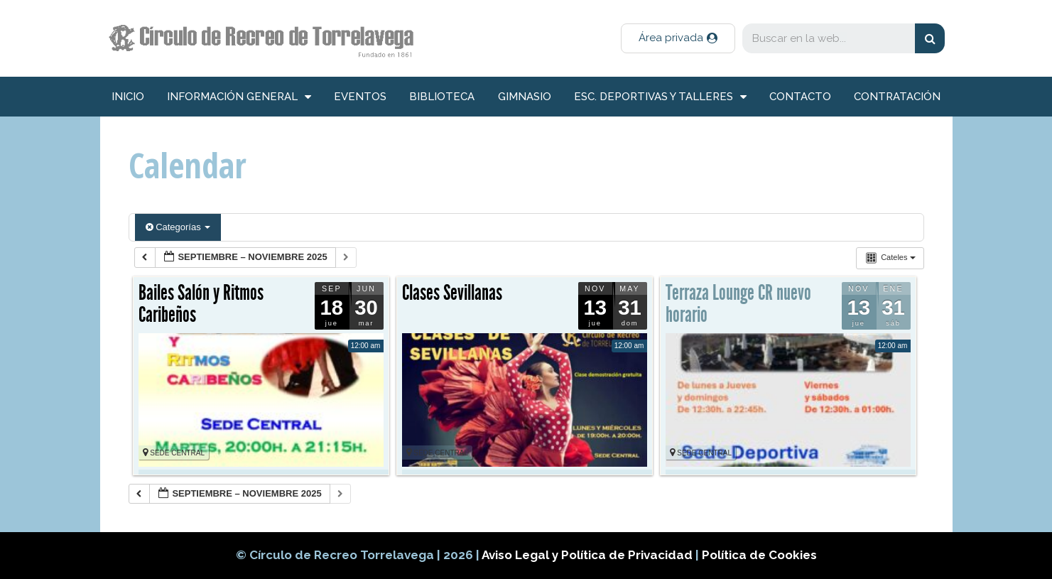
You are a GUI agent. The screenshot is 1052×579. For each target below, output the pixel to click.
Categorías (178, 227)
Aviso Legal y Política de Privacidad (588, 555)
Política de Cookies (759, 555)
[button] (678, 38)
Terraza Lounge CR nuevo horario (738, 304)
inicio (128, 96)
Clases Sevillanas (452, 292)
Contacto (800, 96)
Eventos (360, 96)
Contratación (897, 96)
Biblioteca (442, 96)
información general (239, 97)
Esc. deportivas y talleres (660, 97)
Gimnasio (524, 96)
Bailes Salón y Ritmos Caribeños (201, 304)
